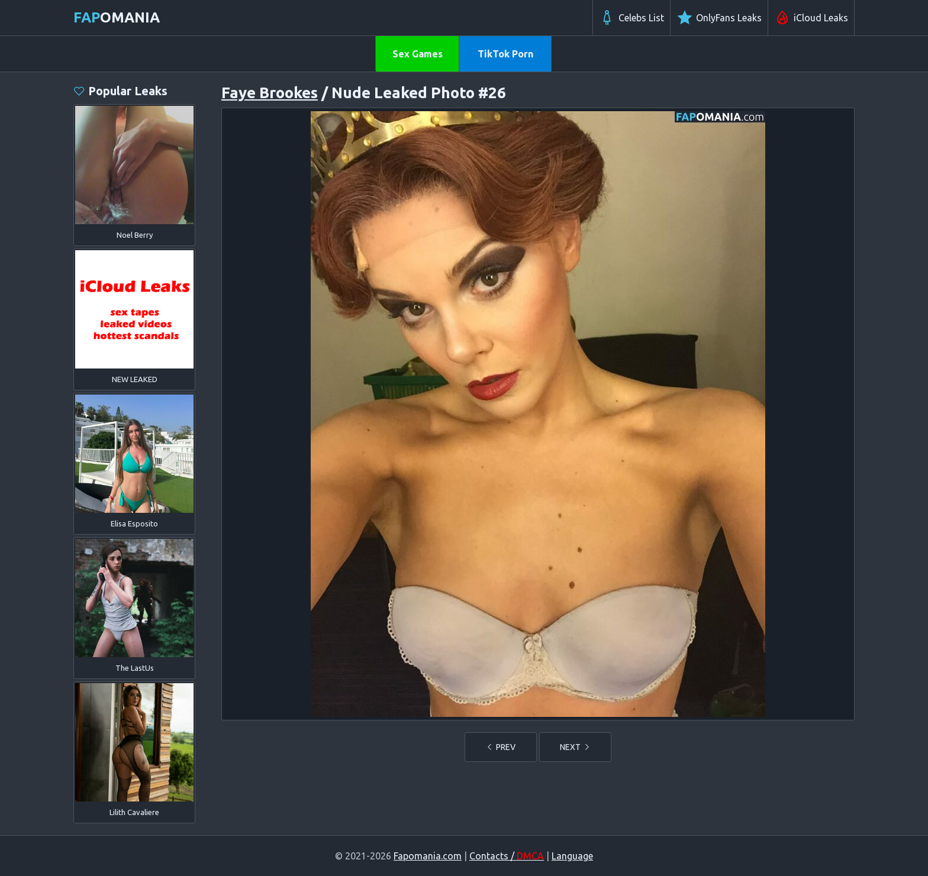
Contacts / (506, 856)
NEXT (575, 747)
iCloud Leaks (811, 17)
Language (572, 856)
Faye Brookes (269, 92)
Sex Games (417, 54)
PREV (500, 747)
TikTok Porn (505, 54)
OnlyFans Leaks (719, 17)
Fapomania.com (428, 856)
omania (116, 17)
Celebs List (631, 17)
